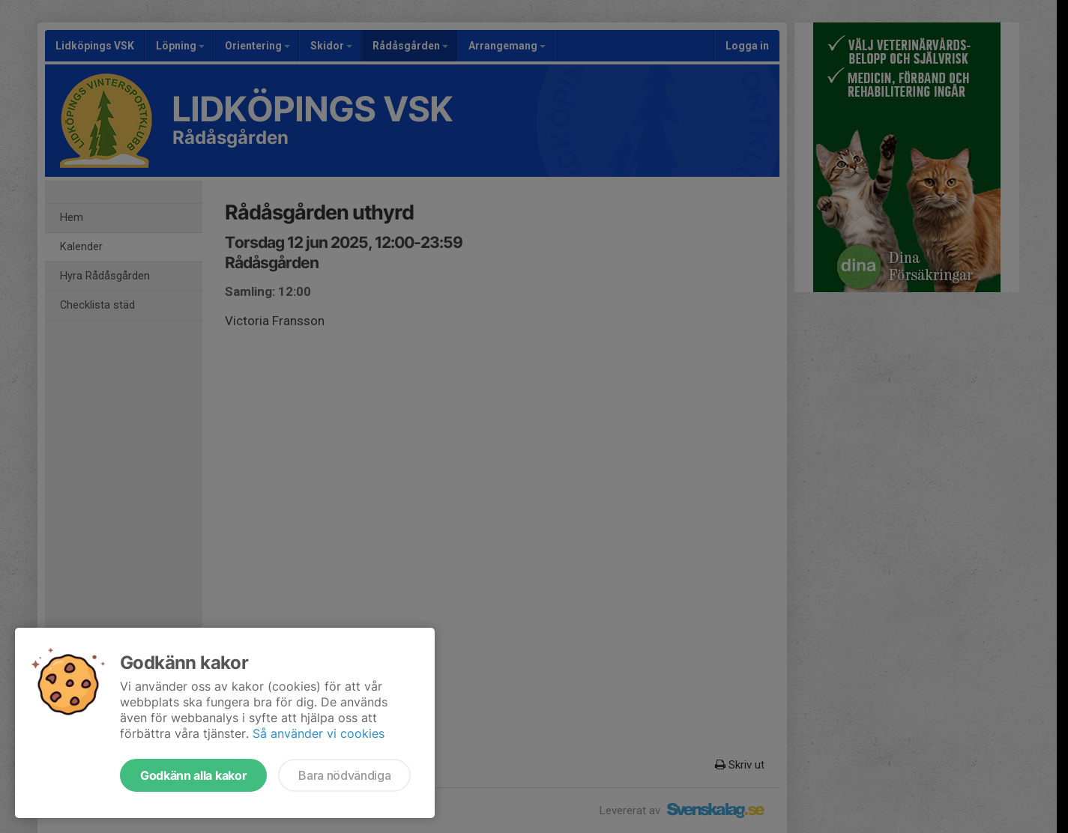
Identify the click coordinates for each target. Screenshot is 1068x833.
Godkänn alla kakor (193, 775)
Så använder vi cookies (318, 733)
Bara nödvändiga (344, 775)
